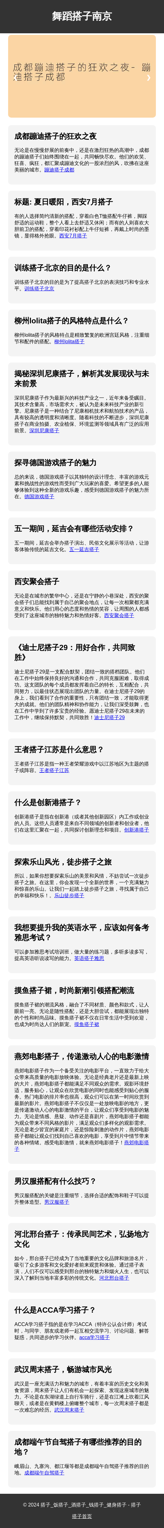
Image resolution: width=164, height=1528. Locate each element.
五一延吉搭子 (84, 549)
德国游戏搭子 (39, 496)
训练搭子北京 (39, 288)
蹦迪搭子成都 (59, 169)
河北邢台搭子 (114, 1278)
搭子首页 (82, 1516)
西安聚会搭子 (119, 615)
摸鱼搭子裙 (86, 1024)
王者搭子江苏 (54, 770)
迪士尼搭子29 (109, 717)
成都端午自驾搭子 (44, 1472)
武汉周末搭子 (69, 1410)
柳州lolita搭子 (69, 341)
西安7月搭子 (73, 235)
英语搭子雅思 (89, 958)
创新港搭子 (136, 829)
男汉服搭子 (56, 1202)
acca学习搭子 (94, 1337)
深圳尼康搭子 (44, 430)
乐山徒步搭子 (69, 895)
